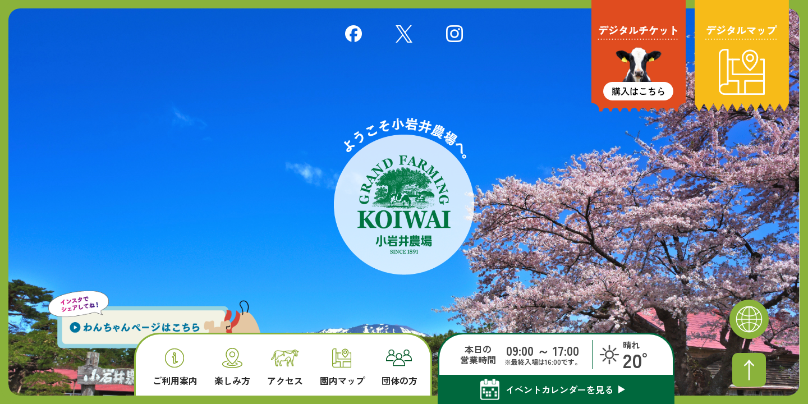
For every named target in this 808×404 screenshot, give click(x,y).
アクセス (285, 368)
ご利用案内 (175, 367)
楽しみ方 (232, 366)
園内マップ (342, 367)
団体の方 (399, 367)
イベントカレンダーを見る (559, 389)
